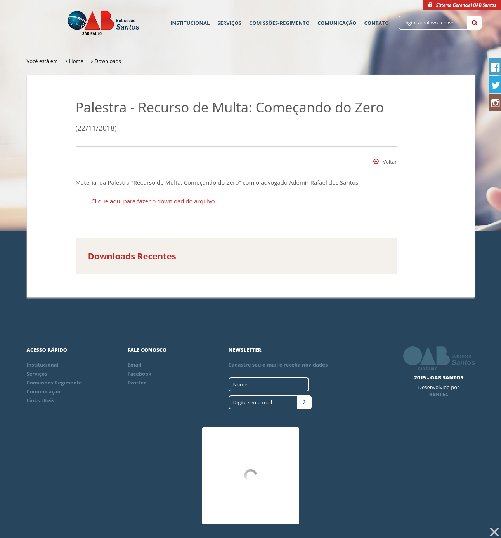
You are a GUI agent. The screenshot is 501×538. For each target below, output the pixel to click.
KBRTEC (439, 394)
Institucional (190, 22)
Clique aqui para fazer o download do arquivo (153, 201)
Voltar (385, 161)
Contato (376, 22)
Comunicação (336, 22)
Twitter (137, 382)
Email (135, 364)
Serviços (229, 22)
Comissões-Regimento (279, 22)
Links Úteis (40, 400)
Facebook (140, 373)
